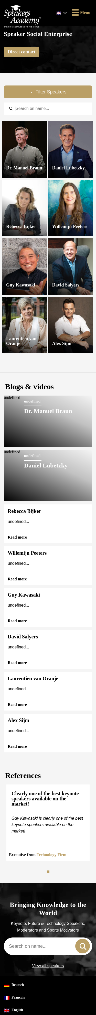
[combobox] (48, 946)
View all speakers (48, 966)
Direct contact (21, 51)
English (13, 1010)
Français (14, 997)
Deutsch (14, 985)
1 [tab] (48, 872)
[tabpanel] (48, 822)
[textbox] (48, 108)
